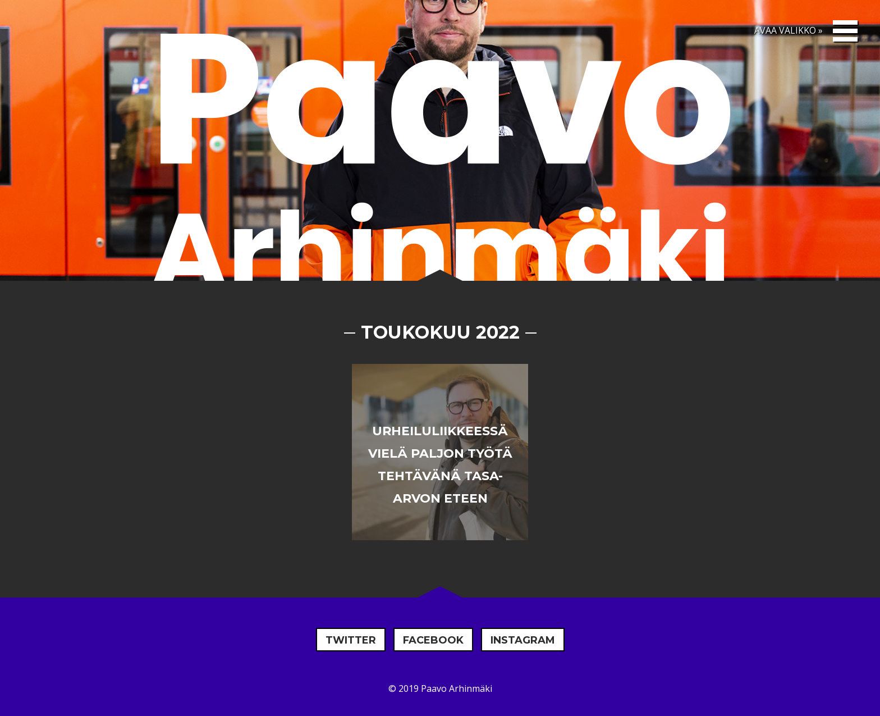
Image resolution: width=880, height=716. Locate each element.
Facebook (433, 640)
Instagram (523, 640)
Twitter (351, 640)
